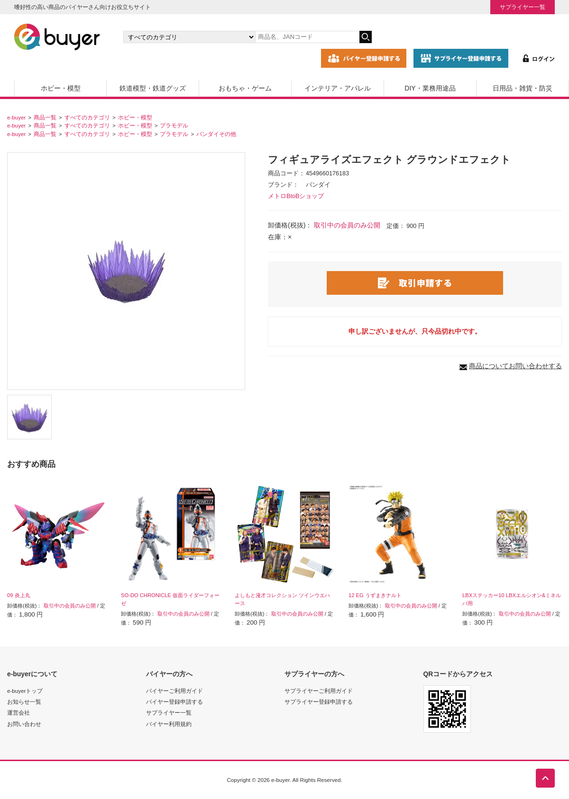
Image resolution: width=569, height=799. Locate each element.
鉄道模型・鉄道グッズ (152, 88)
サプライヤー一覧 (522, 7)
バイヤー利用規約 (169, 724)
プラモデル (174, 125)
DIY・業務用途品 (429, 88)
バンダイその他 (216, 134)
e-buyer (16, 117)
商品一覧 (45, 117)
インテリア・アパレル (337, 88)
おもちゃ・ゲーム (245, 88)
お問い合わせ (24, 724)
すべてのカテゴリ (87, 117)
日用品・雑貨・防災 (522, 88)
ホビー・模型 (61, 88)
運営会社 (18, 712)
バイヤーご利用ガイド (174, 691)
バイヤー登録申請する (174, 702)
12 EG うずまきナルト (375, 595)
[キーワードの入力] (307, 37)
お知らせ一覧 (24, 702)
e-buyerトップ (25, 691)
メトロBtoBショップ (296, 196)
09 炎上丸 (18, 595)
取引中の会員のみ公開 (347, 225)
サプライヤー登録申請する (318, 702)
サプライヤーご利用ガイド (318, 691)
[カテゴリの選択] (189, 37)
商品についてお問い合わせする (515, 366)
